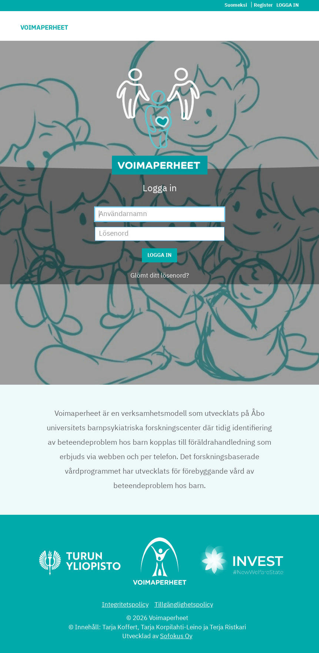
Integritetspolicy (125, 605)
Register (263, 5)
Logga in (287, 5)
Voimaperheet (44, 28)
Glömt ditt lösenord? (159, 276)
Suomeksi (236, 5)
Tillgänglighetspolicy (183, 605)
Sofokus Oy (176, 636)
